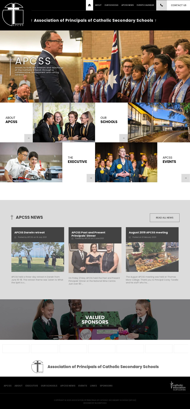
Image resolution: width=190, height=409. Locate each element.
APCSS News (127, 5)
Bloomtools (101, 404)
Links (93, 386)
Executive (31, 386)
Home (89, 5)
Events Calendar (145, 5)
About (98, 5)
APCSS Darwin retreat (29, 233)
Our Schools (111, 5)
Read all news (164, 219)
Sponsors (106, 386)
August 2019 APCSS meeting (148, 233)
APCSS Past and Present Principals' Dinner (88, 235)
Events (82, 386)
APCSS (8, 386)
